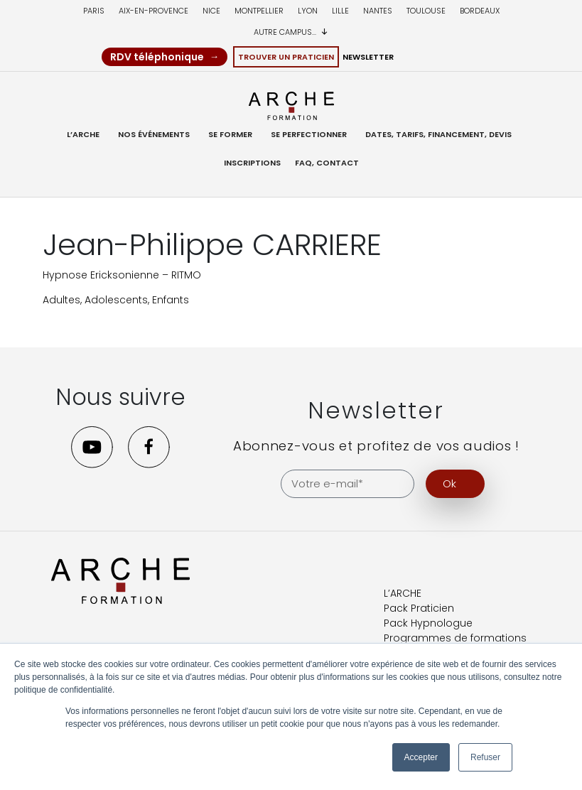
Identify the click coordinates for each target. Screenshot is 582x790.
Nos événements (154, 134)
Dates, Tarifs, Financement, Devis (438, 134)
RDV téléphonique (157, 57)
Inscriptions (252, 162)
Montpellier (259, 10)
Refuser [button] (485, 757)
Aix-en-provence (153, 10)
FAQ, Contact (327, 162)
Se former (230, 134)
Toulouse (426, 10)
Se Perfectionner (309, 134)
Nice (211, 10)
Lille (340, 10)
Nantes (377, 10)
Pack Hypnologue (428, 622)
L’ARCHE (83, 134)
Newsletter (368, 57)
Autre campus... (291, 32)
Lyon (308, 10)
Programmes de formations (455, 637)
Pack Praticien (419, 607)
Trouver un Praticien (286, 57)
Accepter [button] (421, 757)
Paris (93, 10)
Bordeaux (480, 10)
